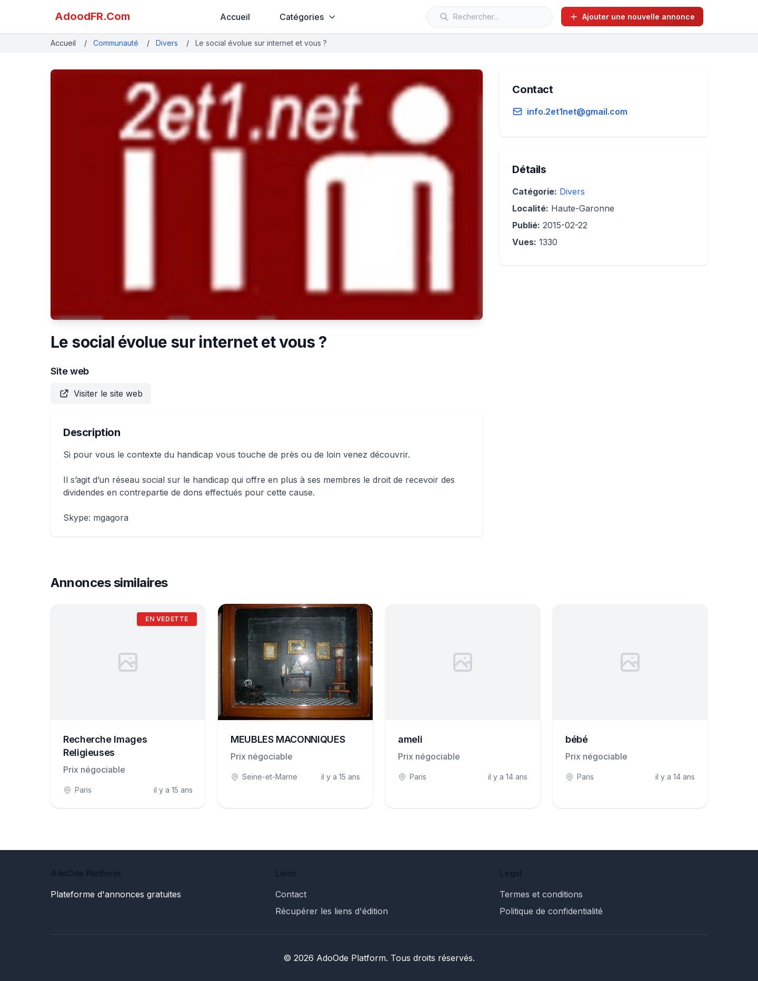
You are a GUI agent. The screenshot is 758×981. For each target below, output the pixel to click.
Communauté (115, 42)
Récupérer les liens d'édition (331, 911)
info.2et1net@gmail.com (577, 111)
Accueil (235, 17)
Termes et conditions (541, 894)
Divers (167, 42)
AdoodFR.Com (92, 16)
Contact (290, 894)
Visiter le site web (101, 393)
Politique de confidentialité (551, 911)
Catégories (308, 17)
